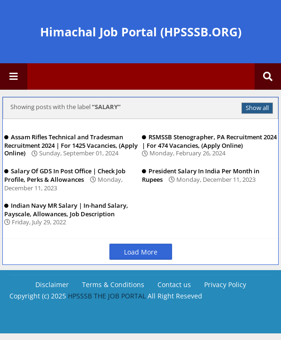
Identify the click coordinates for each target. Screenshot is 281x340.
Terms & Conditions (113, 284)
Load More (140, 251)
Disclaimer (52, 284)
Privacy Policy (225, 284)
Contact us (174, 284)
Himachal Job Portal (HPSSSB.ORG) (140, 32)
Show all (257, 107)
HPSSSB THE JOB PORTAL (107, 295)
